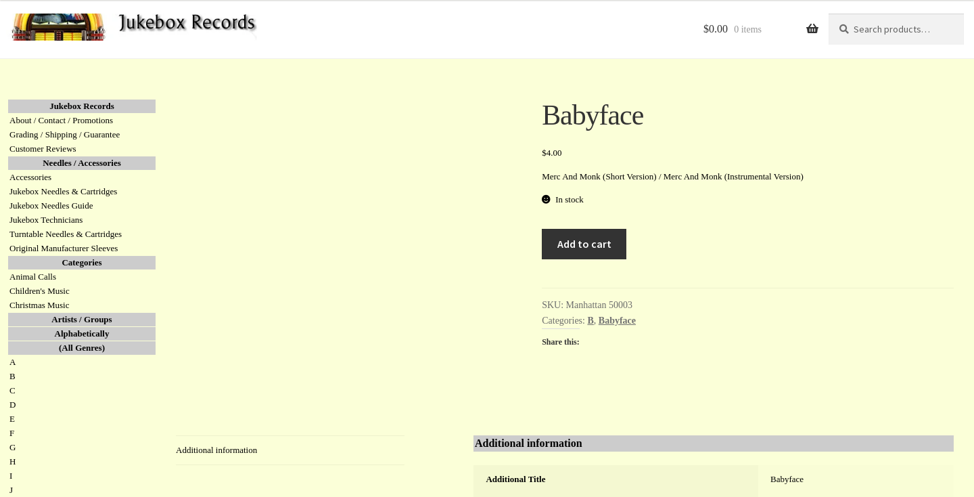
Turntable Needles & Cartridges (65, 234)
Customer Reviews (42, 149)
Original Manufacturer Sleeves (63, 248)
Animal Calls (32, 277)
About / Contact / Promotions (61, 120)
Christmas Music (39, 305)
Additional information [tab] (216, 450)
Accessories (30, 177)
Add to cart (584, 244)
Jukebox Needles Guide (51, 205)
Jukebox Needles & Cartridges (63, 191)
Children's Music (39, 291)
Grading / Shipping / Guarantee (64, 134)
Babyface (617, 321)
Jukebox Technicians (46, 220)
